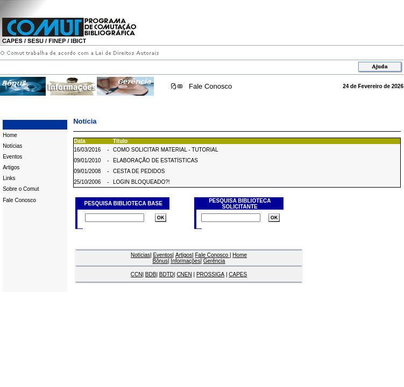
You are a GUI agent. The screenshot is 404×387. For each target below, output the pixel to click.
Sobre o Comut (21, 189)
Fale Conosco (210, 86)
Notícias (12, 146)
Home (10, 135)
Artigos (11, 167)
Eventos (12, 157)
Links (9, 178)
